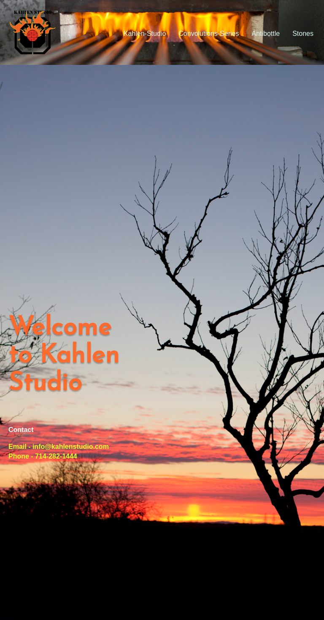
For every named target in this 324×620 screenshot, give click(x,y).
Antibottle (265, 33)
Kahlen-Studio (145, 33)
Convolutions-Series (208, 33)
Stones (302, 33)
